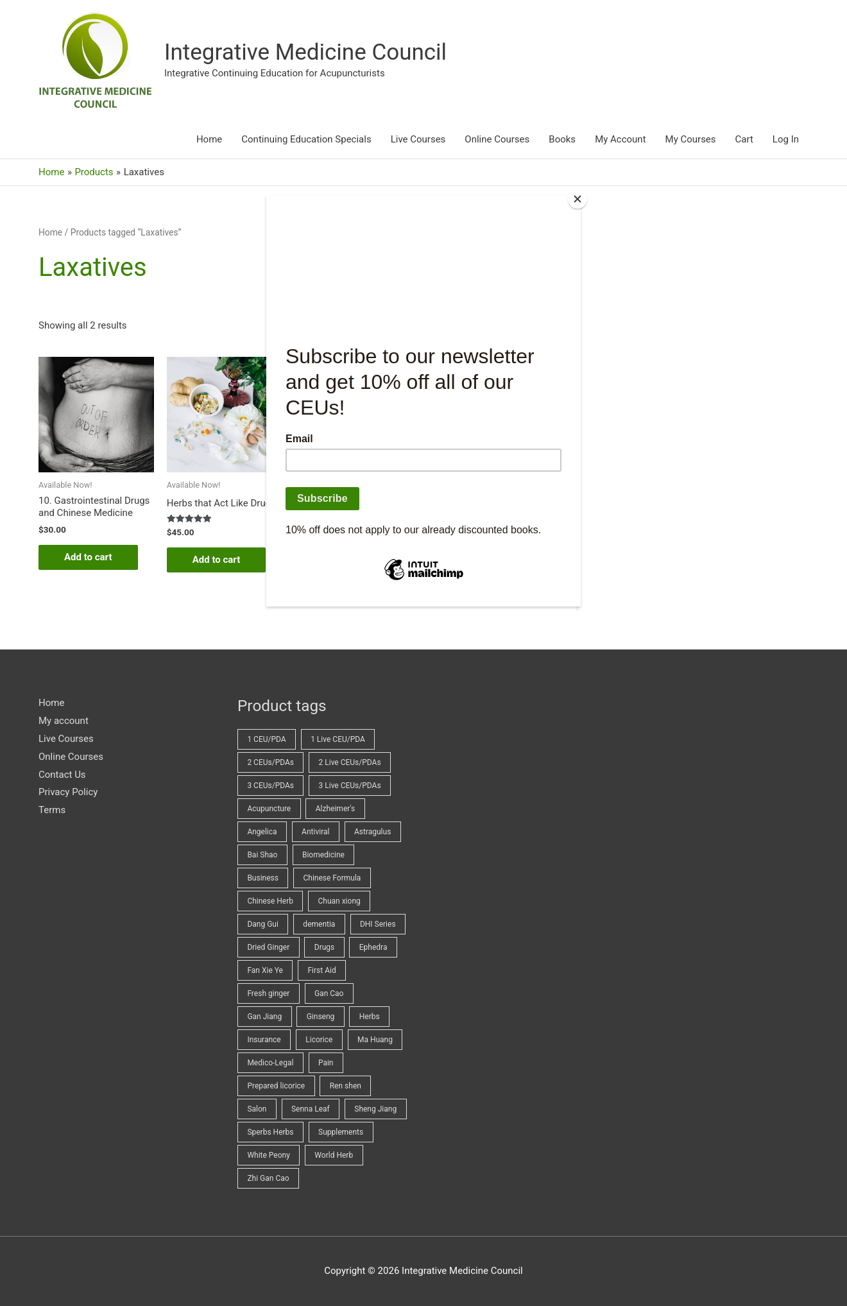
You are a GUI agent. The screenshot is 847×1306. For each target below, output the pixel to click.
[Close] (577, 199)
